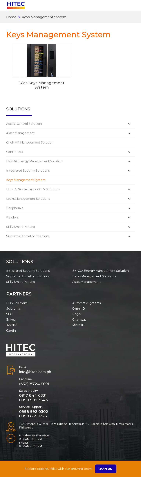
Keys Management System (25, 180)
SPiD (9, 314)
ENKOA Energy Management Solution (34, 161)
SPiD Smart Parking (20, 227)
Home (11, 17)
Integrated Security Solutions (28, 170)
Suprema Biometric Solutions (27, 236)
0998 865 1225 (33, 416)
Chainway (79, 319)
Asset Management (20, 133)
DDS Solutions (16, 303)
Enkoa (11, 319)
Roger (77, 314)
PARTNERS (18, 294)
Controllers (14, 152)
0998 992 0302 (33, 411)
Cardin (11, 330)
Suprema (13, 308)
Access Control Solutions (24, 123)
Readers (12, 217)
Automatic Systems (86, 303)
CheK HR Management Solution (29, 142)
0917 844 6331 (32, 395)
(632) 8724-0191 (34, 383)
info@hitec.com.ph (35, 372)
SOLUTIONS (19, 261)
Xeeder (11, 325)
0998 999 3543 (33, 400)
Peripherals (14, 208)
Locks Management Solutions (28, 198)
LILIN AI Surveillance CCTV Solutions (33, 189)
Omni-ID (78, 308)
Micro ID (78, 325)
